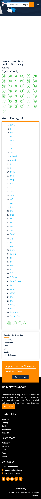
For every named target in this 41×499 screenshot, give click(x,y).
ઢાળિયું (12, 305)
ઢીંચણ (12, 215)
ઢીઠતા (12, 223)
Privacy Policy (20, 489)
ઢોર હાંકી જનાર (15, 281)
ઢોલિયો (12, 293)
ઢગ (11, 129)
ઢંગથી (12, 133)
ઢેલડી (12, 266)
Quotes (7, 352)
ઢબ (11, 148)
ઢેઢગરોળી (13, 254)
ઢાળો (11, 199)
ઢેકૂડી (12, 242)
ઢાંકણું (12, 176)
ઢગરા (11, 137)
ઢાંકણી (12, 172)
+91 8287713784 (11, 467)
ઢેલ (11, 262)
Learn (6, 346)
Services (5, 426)
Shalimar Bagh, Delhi (12, 473)
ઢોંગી (11, 273)
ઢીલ (11, 226)
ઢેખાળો (12, 250)
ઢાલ (11, 187)
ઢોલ (11, 285)
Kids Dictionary (10, 355)
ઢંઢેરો (11, 144)
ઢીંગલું (12, 207)
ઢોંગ (11, 270)
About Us (5, 419)
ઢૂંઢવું (11, 238)
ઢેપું (11, 258)
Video (4, 453)
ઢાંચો (11, 184)
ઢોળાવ (12, 301)
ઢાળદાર (12, 309)
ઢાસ (11, 203)
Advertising (6, 429)
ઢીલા (11, 230)
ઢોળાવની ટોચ (15, 316)
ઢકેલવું (12, 125)
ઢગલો (12, 141)
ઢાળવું (12, 195)
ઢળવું (11, 152)
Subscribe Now (20, 377)
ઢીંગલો (12, 211)
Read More (8, 406)
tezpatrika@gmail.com (13, 470)
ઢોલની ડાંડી (14, 312)
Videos (6, 349)
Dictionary (8, 340)
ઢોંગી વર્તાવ (13, 277)
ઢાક (11, 164)
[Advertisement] (20, 38)
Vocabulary (8, 343)
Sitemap (5, 423)
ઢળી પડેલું (13, 156)
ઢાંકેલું (12, 180)
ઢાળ (11, 191)
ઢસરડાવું (13, 160)
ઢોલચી (12, 289)
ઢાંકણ (12, 168)
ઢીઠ (11, 219)
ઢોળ (11, 297)
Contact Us (6, 433)
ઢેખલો (12, 246)
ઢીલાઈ (12, 234)
